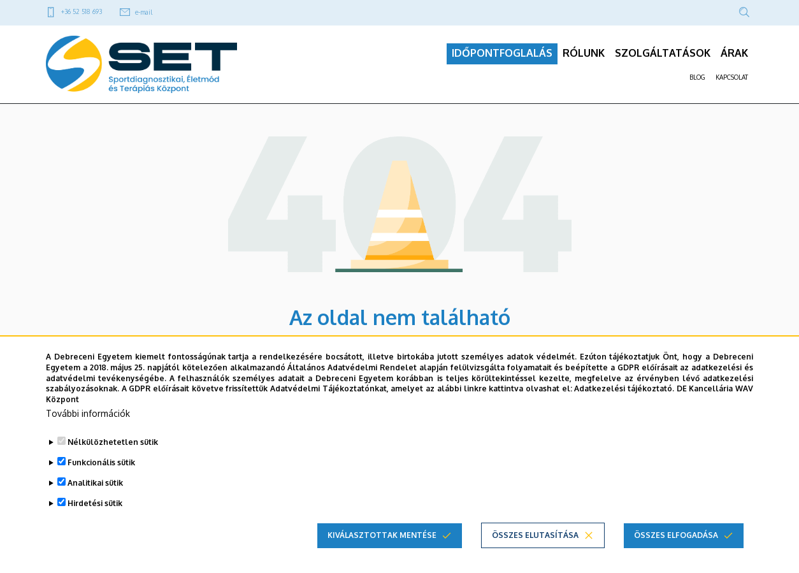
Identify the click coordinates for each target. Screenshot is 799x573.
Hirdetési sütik (95, 503)
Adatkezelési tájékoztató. (624, 388)
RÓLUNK (584, 58)
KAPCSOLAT (732, 82)
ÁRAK (734, 58)
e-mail (143, 12)
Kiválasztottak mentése (382, 535)
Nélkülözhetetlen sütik (113, 442)
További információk (88, 413)
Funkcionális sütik (101, 462)
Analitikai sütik (95, 483)
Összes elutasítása (535, 535)
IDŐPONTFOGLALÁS (502, 58)
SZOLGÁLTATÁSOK (662, 58)
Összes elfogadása (676, 535)
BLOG (697, 82)
